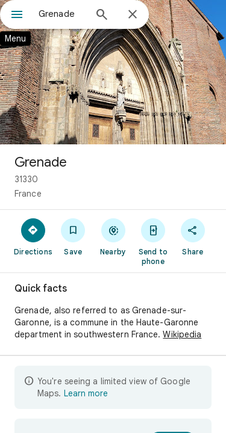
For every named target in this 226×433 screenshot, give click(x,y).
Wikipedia (182, 334)
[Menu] (17, 15)
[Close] (132, 15)
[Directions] (33, 236)
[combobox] (62, 14)
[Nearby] (113, 236)
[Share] (193, 236)
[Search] (101, 15)
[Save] (73, 236)
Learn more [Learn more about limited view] (86, 393)
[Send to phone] (153, 241)
